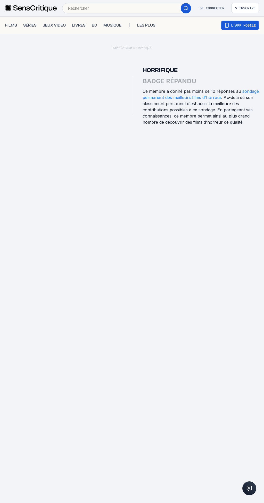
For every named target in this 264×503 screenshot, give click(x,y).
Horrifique (144, 48)
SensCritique (122, 48)
